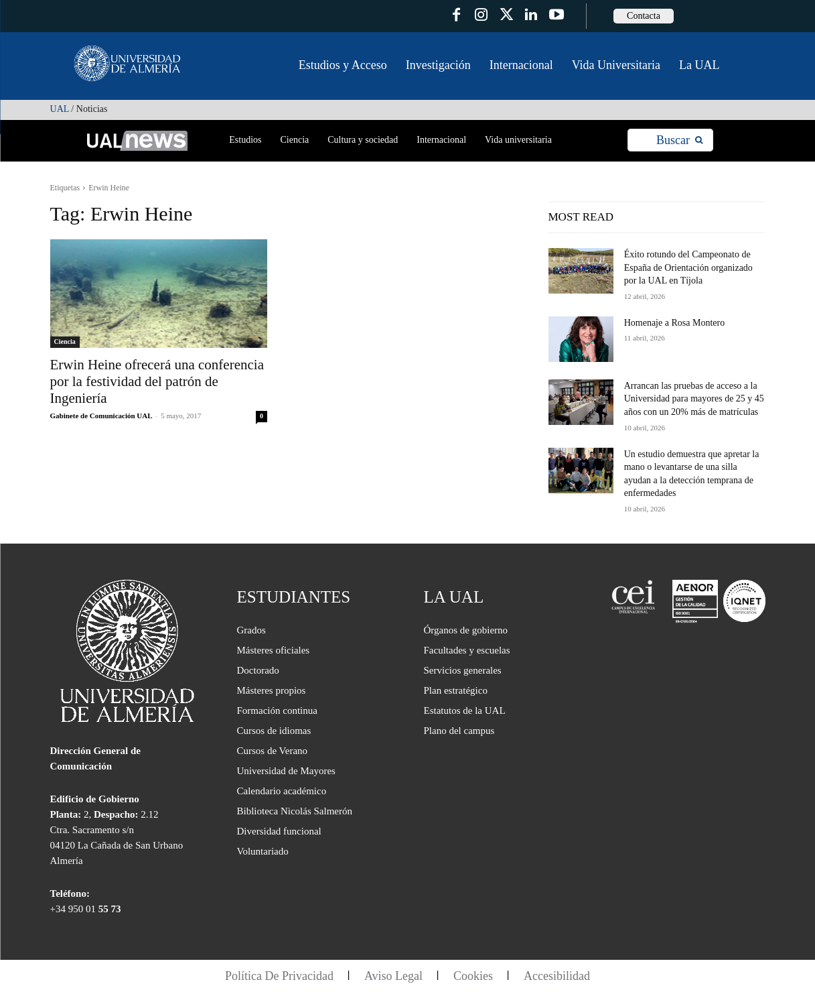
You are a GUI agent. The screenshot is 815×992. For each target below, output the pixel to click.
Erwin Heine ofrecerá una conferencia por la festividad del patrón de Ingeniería (157, 381)
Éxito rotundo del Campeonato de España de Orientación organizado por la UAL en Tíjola (688, 267)
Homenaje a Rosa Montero (674, 323)
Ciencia (65, 341)
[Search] (679, 140)
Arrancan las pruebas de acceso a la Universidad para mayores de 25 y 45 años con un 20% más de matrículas (694, 399)
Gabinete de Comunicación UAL (101, 416)
